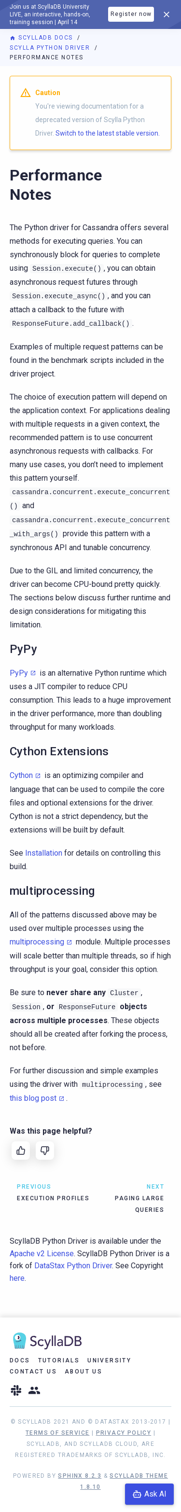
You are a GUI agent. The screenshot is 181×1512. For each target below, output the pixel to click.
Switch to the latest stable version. (108, 133)
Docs (20, 1360)
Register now (131, 14)
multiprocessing (37, 941)
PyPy (19, 673)
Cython (21, 775)
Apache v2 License (42, 1253)
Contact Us (33, 1371)
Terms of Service (57, 1432)
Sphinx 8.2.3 (79, 1475)
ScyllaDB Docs (42, 37)
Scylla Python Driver (51, 47)
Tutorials (59, 1360)
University (109, 1360)
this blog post (33, 1098)
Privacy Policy (124, 1432)
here (17, 1278)
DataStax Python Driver (73, 1265)
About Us (83, 1371)
